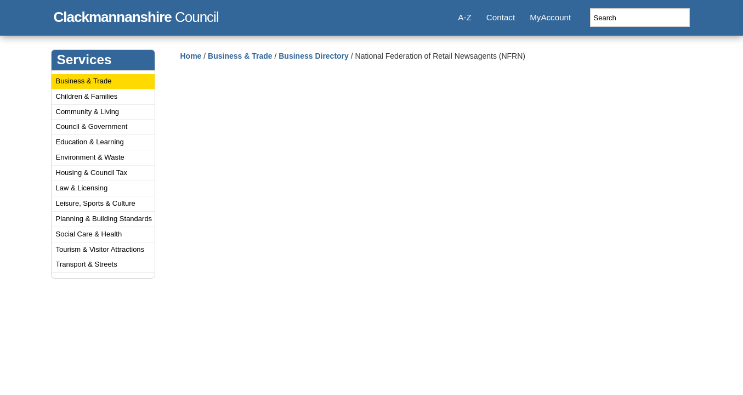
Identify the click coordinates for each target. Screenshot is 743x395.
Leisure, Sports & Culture (95, 203)
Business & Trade (84, 81)
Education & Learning (90, 142)
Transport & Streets (86, 264)
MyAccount (550, 17)
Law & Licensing (82, 188)
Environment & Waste (90, 157)
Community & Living (88, 112)
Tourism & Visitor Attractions (100, 249)
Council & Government (92, 126)
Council (136, 15)
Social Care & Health (89, 234)
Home (191, 56)
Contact (500, 17)
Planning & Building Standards (104, 219)
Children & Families (87, 96)
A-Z (464, 17)
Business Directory (314, 56)
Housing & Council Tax (92, 172)
